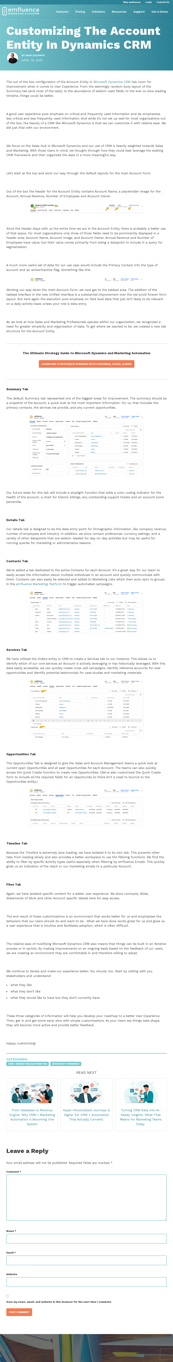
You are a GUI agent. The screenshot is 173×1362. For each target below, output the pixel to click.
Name (13, 1236)
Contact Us (163, 2)
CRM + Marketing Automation (29, 1069)
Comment (15, 1177)
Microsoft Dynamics (67, 1069)
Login (148, 2)
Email (12, 1258)
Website (13, 1279)
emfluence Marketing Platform (52, 589)
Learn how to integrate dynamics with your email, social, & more (86, 369)
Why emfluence (132, 2)
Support (139, 11)
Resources (119, 11)
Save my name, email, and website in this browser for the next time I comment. (60, 1307)
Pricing (80, 11)
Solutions (98, 11)
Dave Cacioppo (37, 57)
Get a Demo (160, 11)
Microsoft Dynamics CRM (113, 87)
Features (62, 11)
